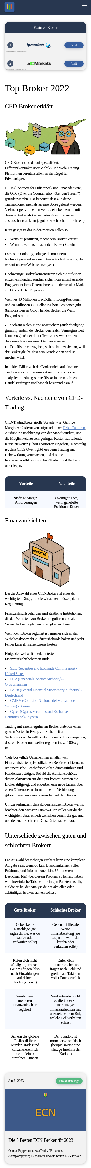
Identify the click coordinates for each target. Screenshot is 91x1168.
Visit (74, 45)
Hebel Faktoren (74, 428)
